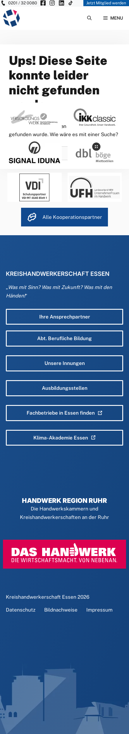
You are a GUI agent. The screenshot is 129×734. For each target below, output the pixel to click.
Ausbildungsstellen (64, 388)
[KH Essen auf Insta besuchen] (52, 3)
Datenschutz (20, 610)
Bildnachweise (61, 610)
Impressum (99, 610)
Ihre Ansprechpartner (64, 317)
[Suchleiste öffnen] (89, 18)
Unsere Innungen (64, 363)
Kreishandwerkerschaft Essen (41, 597)
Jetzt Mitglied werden (106, 3)
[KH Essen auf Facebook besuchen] (43, 3)
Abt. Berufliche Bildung (64, 338)
